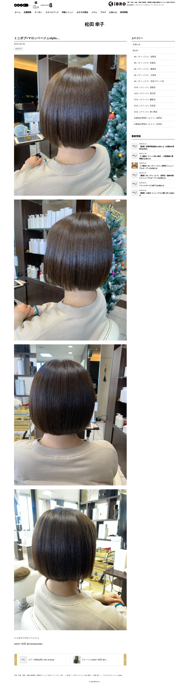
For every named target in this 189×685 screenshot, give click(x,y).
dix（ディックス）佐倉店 (145, 63)
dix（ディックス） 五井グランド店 (149, 81)
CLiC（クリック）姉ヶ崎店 (145, 112)
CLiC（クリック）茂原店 (145, 87)
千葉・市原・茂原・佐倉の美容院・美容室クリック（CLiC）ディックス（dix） (39, 675)
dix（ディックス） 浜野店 (145, 57)
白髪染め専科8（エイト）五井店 (148, 124)
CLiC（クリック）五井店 (145, 106)
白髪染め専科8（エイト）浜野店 (148, 118)
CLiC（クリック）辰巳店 (145, 93)
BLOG (135, 51)
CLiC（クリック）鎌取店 (145, 100)
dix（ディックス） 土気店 (145, 75)
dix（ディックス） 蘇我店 (145, 69)
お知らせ (136, 44)
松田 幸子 (19, 49)
